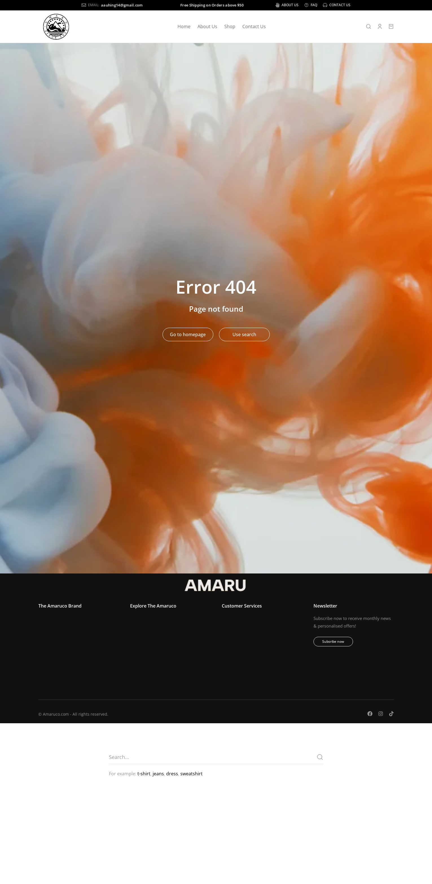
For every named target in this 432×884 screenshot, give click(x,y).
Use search (244, 335)
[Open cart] (391, 27)
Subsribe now (333, 642)
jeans (158, 775)
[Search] (320, 757)
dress (172, 775)
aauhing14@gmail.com (79, 5)
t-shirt (143, 775)
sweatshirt (191, 775)
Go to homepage (188, 335)
